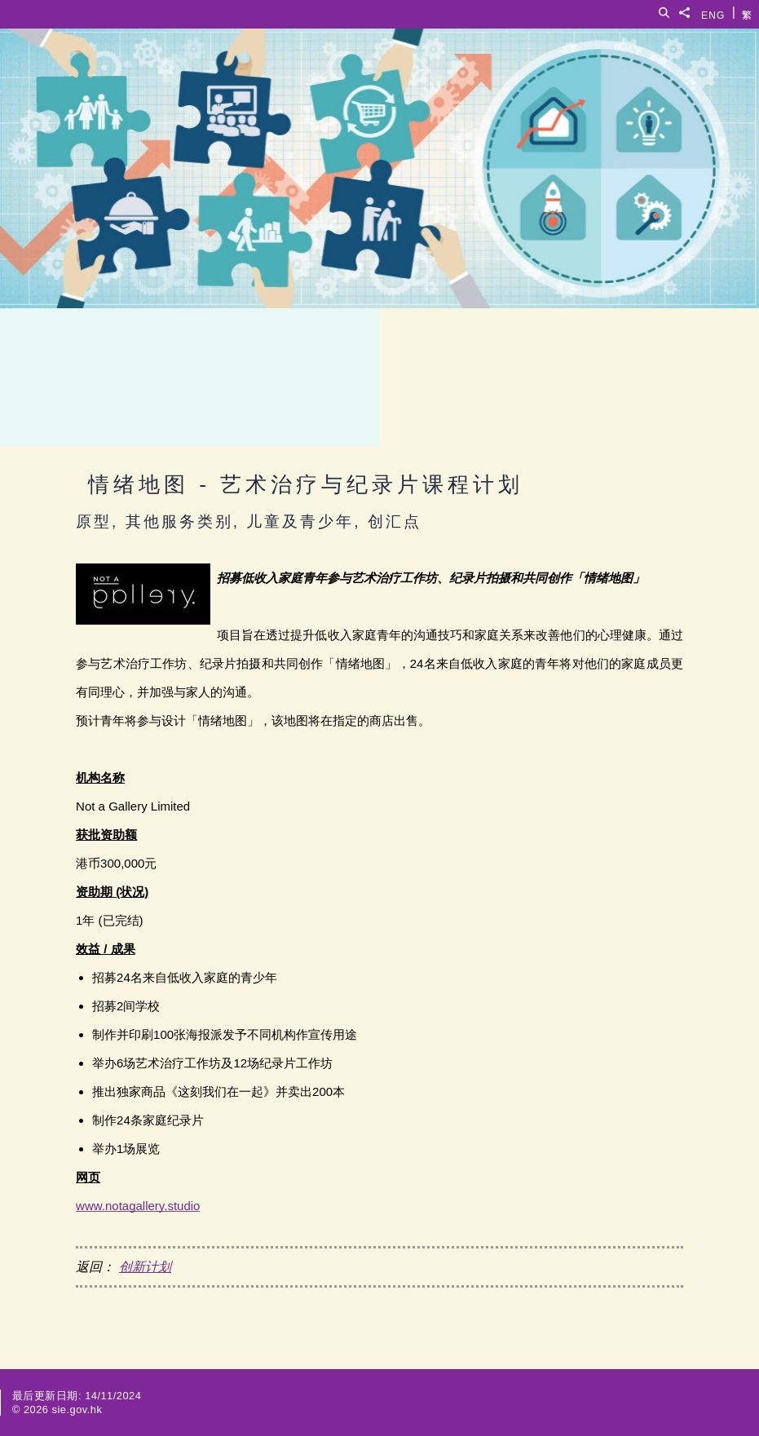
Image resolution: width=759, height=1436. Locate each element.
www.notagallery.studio (138, 1206)
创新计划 (145, 1267)
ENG (713, 12)
